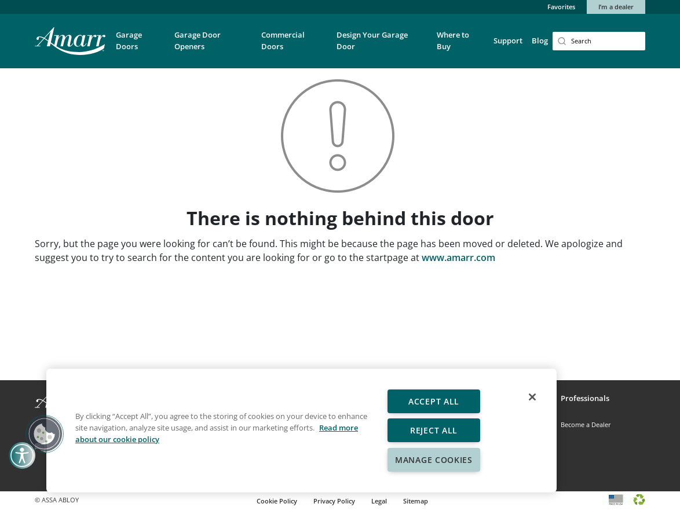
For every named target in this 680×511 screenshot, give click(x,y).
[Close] (532, 397)
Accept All (433, 401)
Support (507, 40)
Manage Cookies (434, 459)
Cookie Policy (277, 501)
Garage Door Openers (197, 41)
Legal (379, 501)
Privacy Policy (334, 501)
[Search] (599, 41)
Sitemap (415, 501)
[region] (301, 430)
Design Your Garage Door (372, 41)
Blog (540, 40)
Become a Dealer (586, 424)
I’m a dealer (616, 6)
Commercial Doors (283, 41)
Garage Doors (129, 41)
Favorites (561, 6)
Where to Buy (453, 41)
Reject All (434, 430)
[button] (140, 48)
